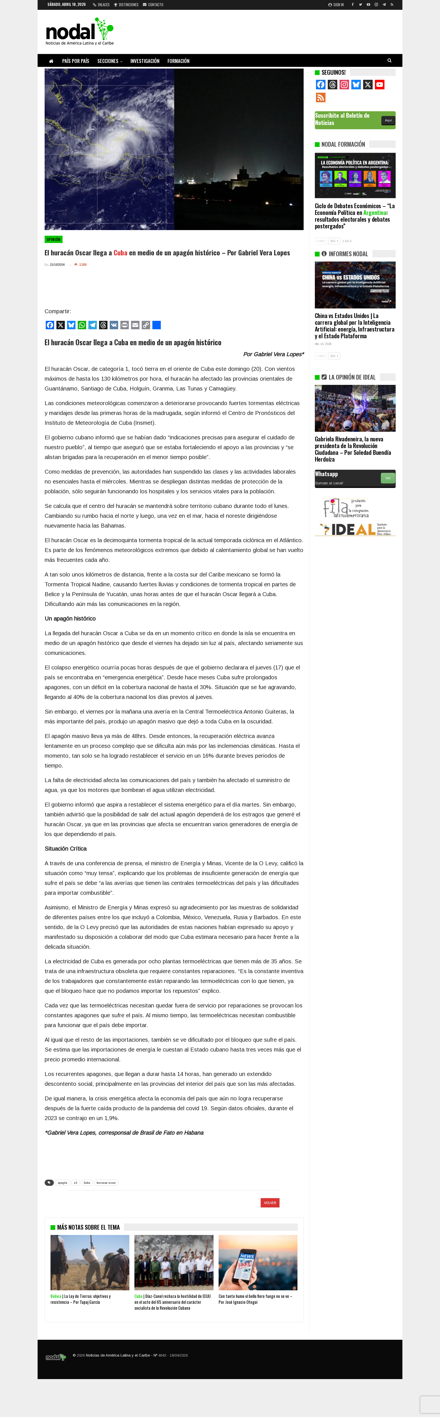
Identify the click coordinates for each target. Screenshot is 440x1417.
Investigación (144, 60)
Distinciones (126, 4)
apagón (62, 1182)
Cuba (87, 1182)
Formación (178, 60)
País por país (75, 60)
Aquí (388, 120)
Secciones (107, 60)
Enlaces (101, 4)
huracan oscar (106, 1182)
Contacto (153, 4)
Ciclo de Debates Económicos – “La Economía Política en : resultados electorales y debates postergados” (355, 215)
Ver (388, 478)
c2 (75, 1182)
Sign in (336, 4)
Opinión (54, 239)
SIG (334, 241)
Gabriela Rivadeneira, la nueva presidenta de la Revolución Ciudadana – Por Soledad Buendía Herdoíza (353, 448)
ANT (321, 241)
